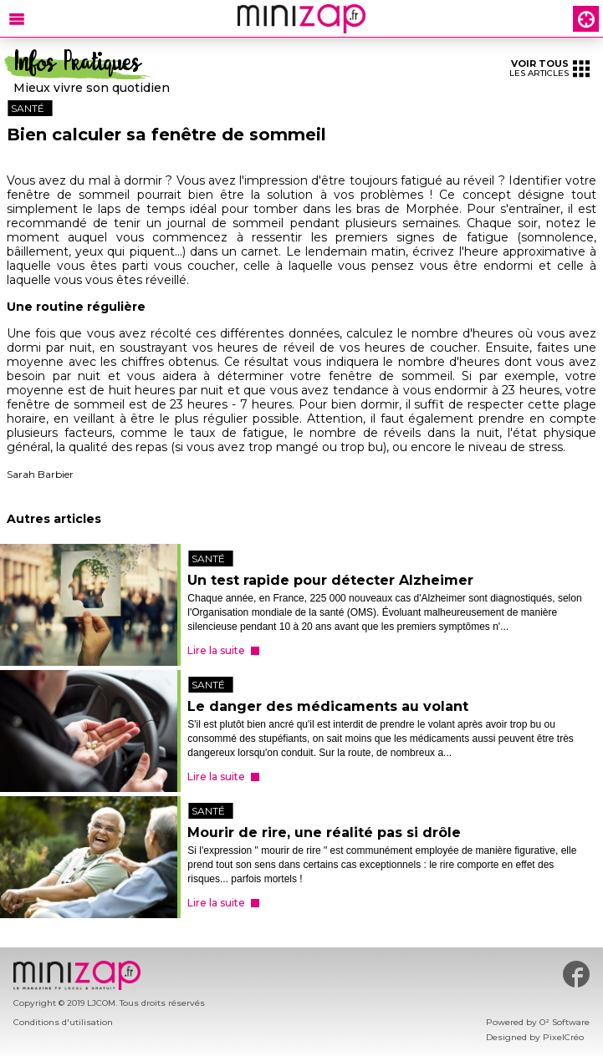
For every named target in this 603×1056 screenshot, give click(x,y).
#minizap (576, 974)
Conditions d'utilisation (63, 1022)
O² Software (564, 1022)
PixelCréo (563, 1037)
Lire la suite (216, 650)
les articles (549, 68)
